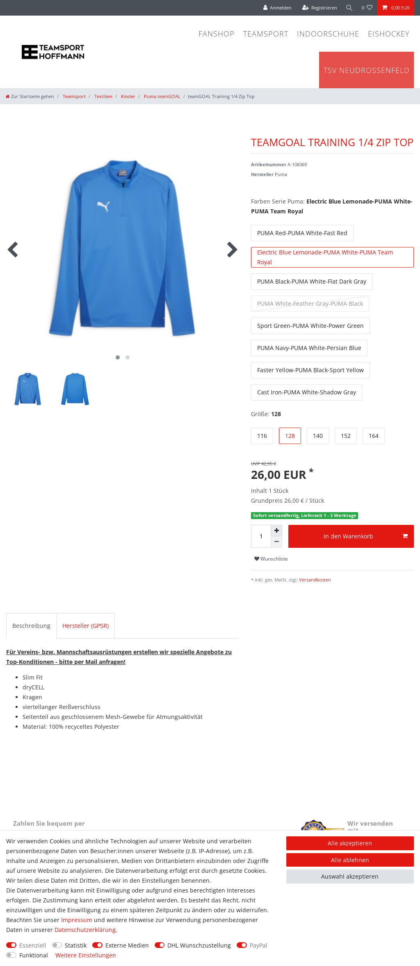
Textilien (102, 96)
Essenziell (32, 945)
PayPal (258, 945)
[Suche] (349, 8)
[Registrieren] (319, 8)
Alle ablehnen (350, 860)
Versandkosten (314, 580)
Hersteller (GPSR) (85, 626)
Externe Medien (127, 945)
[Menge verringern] (276, 542)
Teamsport (265, 34)
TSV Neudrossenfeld (367, 70)
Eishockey (389, 34)
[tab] (31, 626)
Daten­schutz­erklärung (85, 930)
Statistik (76, 945)
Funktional (33, 955)
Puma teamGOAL (161, 96)
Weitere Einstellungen (85, 955)
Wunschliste (271, 558)
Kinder (127, 96)
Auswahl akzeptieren (350, 876)
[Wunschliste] (367, 8)
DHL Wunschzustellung (199, 945)
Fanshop (217, 34)
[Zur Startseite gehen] (30, 96)
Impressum (76, 920)
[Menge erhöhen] (276, 530)
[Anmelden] (276, 8)
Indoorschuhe (328, 34)
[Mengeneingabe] (261, 536)
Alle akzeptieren (350, 843)
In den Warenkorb (366, 536)
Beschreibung (31, 626)
